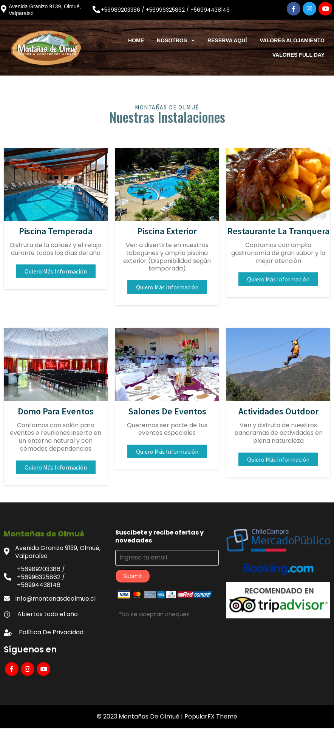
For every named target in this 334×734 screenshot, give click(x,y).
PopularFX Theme (210, 716)
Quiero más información (56, 271)
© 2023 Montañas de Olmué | (140, 716)
